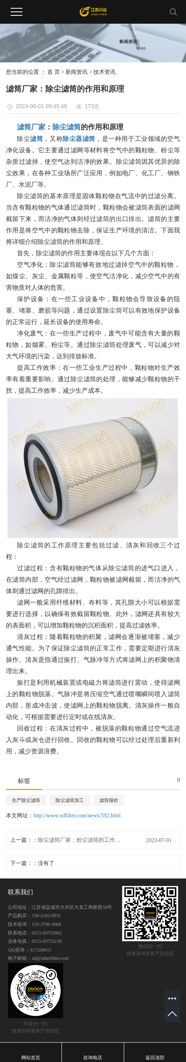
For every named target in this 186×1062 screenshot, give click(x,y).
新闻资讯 (76, 72)
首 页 (53, 72)
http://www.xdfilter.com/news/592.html (77, 816)
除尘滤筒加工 (70, 800)
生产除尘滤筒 (26, 800)
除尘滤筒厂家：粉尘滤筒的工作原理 (79, 840)
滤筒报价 (108, 800)
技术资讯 (104, 72)
